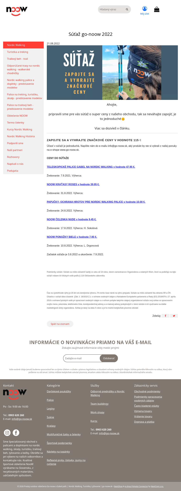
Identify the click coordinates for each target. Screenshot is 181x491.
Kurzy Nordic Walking (19, 129)
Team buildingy (99, 403)
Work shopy (97, 412)
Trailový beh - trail (17, 58)
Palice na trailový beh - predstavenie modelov (20, 107)
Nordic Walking (16, 45)
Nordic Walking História (21, 136)
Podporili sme (15, 143)
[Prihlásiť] (144, 10)
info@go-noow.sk (22, 419)
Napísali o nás (15, 164)
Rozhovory (13, 157)
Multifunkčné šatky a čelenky (64, 434)
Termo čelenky (15, 122)
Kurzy (94, 421)
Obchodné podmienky (147, 391)
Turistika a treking (17, 52)
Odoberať (108, 358)
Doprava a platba (144, 421)
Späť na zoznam (60, 324)
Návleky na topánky (58, 451)
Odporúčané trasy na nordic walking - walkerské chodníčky (23, 69)
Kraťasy (51, 426)
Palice (50, 400)
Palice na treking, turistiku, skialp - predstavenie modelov (24, 96)
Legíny (50, 408)
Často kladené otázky (146, 406)
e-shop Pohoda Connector (136, 486)
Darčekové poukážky (59, 391)
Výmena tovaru (143, 411)
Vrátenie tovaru (143, 416)
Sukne (50, 417)
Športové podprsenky (59, 443)
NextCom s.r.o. (157, 486)
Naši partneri (14, 150)
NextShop (118, 486)
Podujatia (12, 170)
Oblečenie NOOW (17, 115)
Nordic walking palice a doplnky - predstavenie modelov (20, 83)
